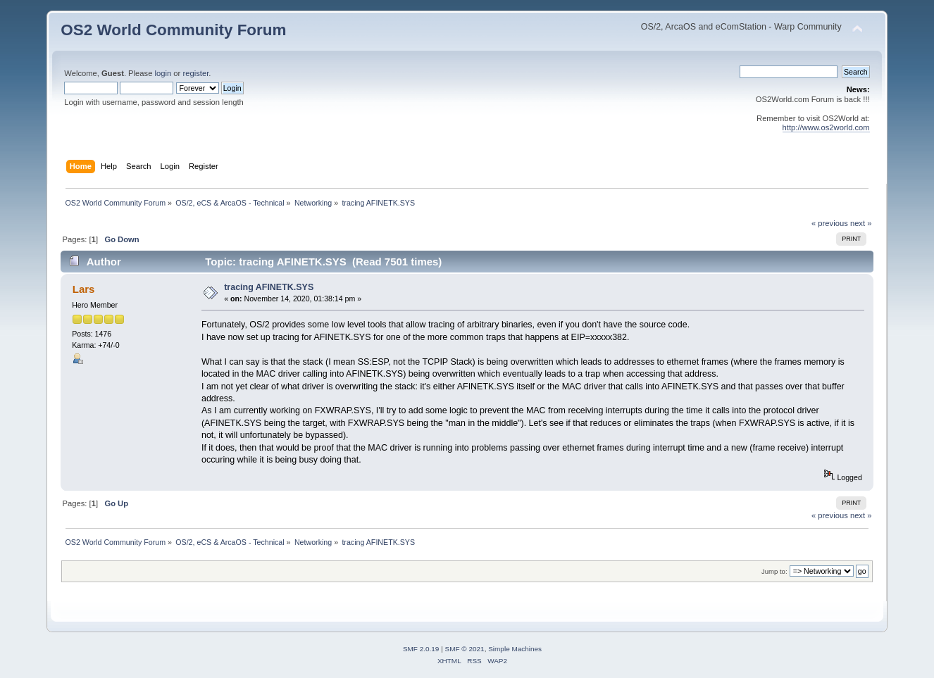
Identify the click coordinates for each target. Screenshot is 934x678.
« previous (829, 223)
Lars (84, 289)
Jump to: (774, 571)
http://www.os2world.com (826, 127)
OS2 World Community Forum (173, 30)
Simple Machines (515, 649)
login (163, 73)
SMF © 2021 (465, 649)
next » (861, 223)
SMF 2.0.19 (421, 649)
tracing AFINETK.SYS (268, 287)
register (195, 73)
